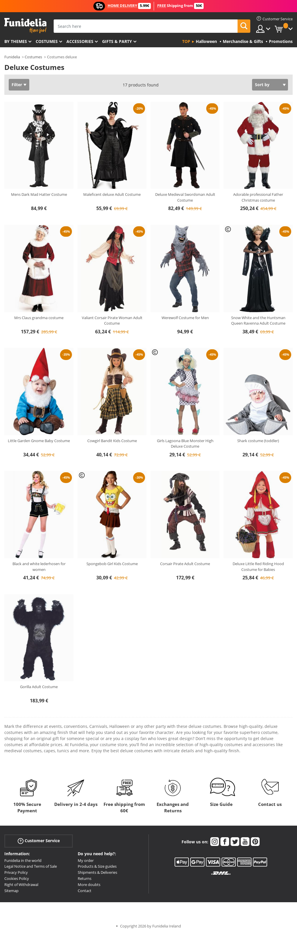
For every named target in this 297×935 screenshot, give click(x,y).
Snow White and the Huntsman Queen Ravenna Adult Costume (258, 320)
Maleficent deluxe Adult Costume (112, 194)
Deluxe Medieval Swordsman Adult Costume (185, 197)
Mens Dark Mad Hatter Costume (39, 194)
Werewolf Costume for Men (185, 317)
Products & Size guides (97, 866)
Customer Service (39, 841)
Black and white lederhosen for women (39, 566)
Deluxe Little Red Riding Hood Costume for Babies (258, 566)
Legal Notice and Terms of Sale (30, 866)
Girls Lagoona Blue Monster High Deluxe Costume (185, 443)
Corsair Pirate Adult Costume (185, 563)
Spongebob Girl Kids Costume (112, 563)
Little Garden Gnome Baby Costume (39, 440)
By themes (15, 41)
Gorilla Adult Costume (39, 686)
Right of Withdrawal (21, 884)
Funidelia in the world (22, 860)
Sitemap (11, 890)
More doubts (89, 884)
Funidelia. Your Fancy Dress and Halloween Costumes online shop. (25, 25)
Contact (84, 890)
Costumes (47, 41)
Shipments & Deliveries (97, 872)
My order (86, 860)
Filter (17, 84)
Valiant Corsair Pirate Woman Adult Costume (112, 320)
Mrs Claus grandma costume (39, 317)
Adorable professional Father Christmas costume (258, 197)
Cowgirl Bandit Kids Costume (112, 440)
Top (186, 41)
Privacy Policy (16, 872)
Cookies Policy (16, 878)
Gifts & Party (117, 41)
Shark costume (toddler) (258, 440)
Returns (84, 878)
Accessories (79, 41)
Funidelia (12, 56)
